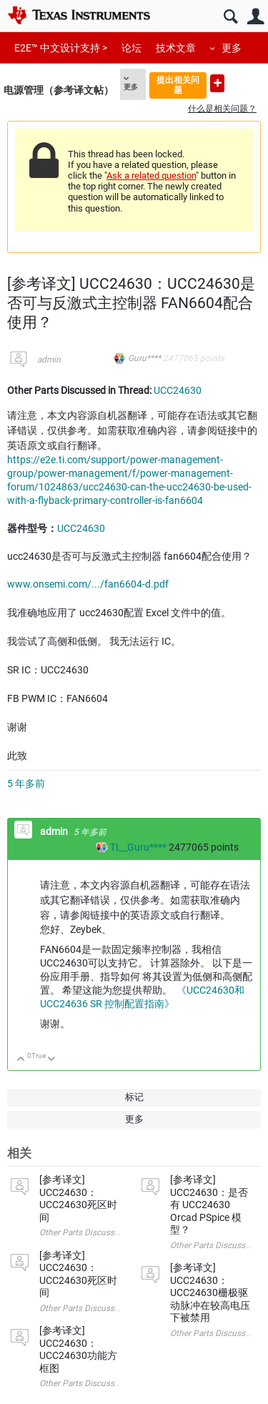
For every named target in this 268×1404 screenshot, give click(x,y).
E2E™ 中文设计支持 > (60, 48)
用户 (255, 16)
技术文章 (176, 48)
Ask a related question (151, 175)
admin (49, 360)
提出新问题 (217, 83)
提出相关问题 (178, 84)
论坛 (131, 48)
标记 (134, 1097)
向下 (52, 1060)
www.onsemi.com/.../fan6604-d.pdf (88, 584)
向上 (21, 1060)
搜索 (230, 16)
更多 (232, 48)
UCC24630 (178, 390)
